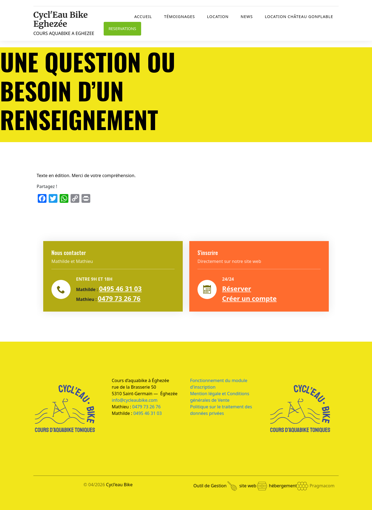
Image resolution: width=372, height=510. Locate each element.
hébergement (289, 486)
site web (253, 486)
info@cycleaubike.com (135, 400)
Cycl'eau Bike (119, 485)
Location (218, 16)
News (247, 16)
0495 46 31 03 (120, 288)
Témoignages (179, 16)
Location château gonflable (299, 16)
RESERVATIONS (122, 28)
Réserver (236, 288)
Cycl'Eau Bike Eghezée (60, 19)
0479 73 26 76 (119, 298)
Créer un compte (249, 298)
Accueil (143, 16)
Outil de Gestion (215, 486)
